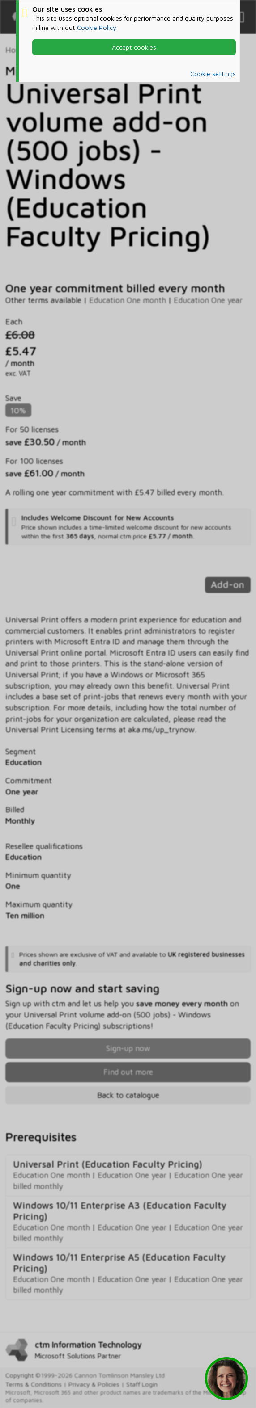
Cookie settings (213, 73)
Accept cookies (134, 47)
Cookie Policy (96, 27)
